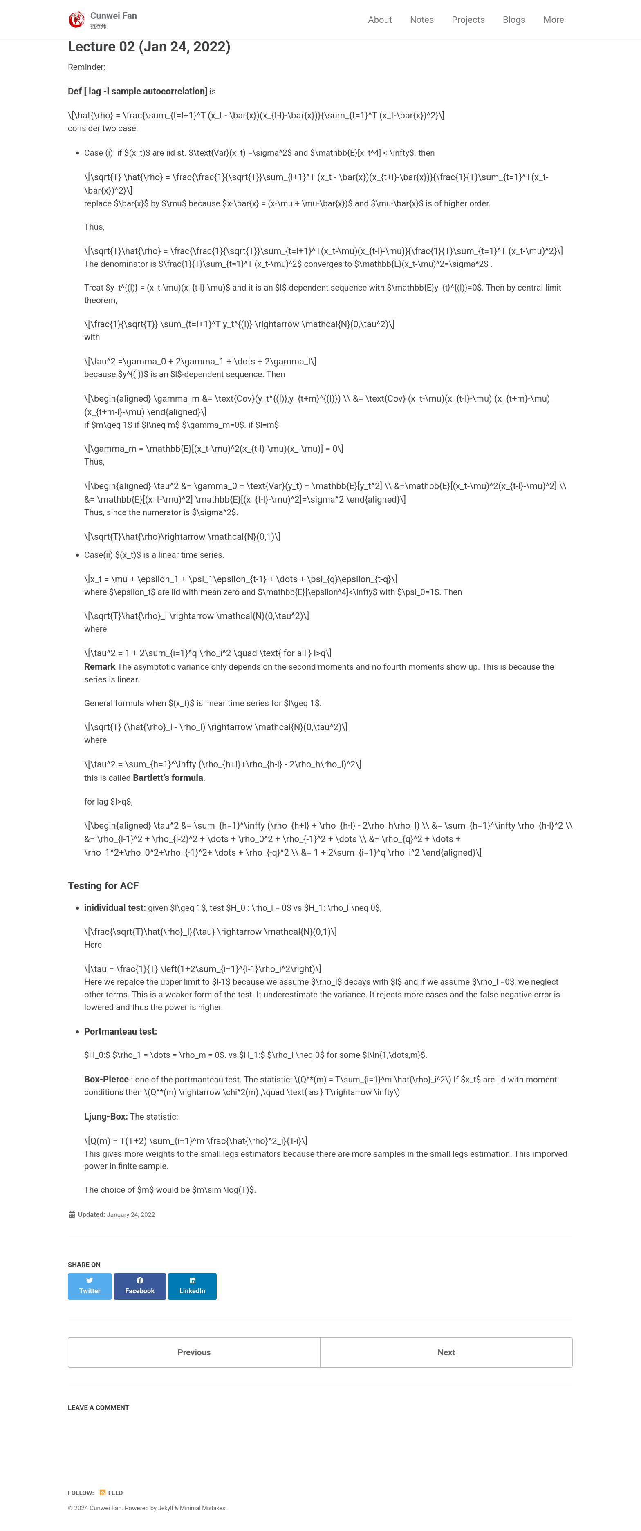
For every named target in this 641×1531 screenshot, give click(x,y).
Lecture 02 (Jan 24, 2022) (149, 47)
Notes (422, 20)
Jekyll (166, 1508)
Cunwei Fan (113, 21)
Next (446, 1389)
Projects (468, 20)
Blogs (514, 20)
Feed (113, 1493)
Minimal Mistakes (205, 1508)
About (380, 20)
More (553, 20)
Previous (194, 1389)
